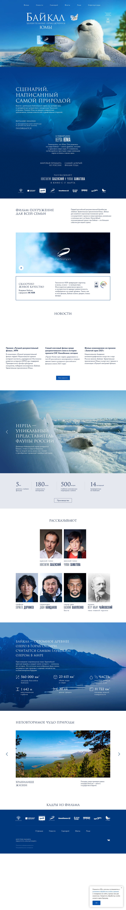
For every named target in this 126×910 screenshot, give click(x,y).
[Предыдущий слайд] (4, 837)
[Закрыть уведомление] (122, 888)
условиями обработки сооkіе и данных (106, 891)
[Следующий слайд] (122, 837)
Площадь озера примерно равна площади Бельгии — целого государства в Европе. (92, 786)
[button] (46, 40)
